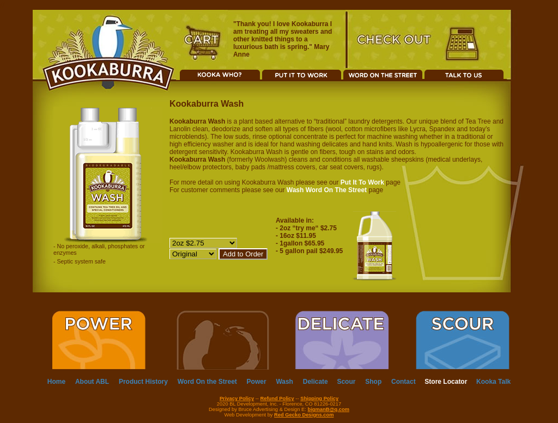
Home (56, 381)
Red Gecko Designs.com (303, 415)
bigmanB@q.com (328, 409)
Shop (373, 381)
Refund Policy (277, 398)
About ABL (92, 381)
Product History (143, 381)
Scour (346, 381)
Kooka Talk (493, 381)
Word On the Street (207, 381)
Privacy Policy (237, 398)
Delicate (316, 381)
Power (256, 381)
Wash (284, 381)
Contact (404, 381)
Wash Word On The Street (327, 190)
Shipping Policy (319, 398)
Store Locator (446, 381)
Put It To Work (362, 182)
